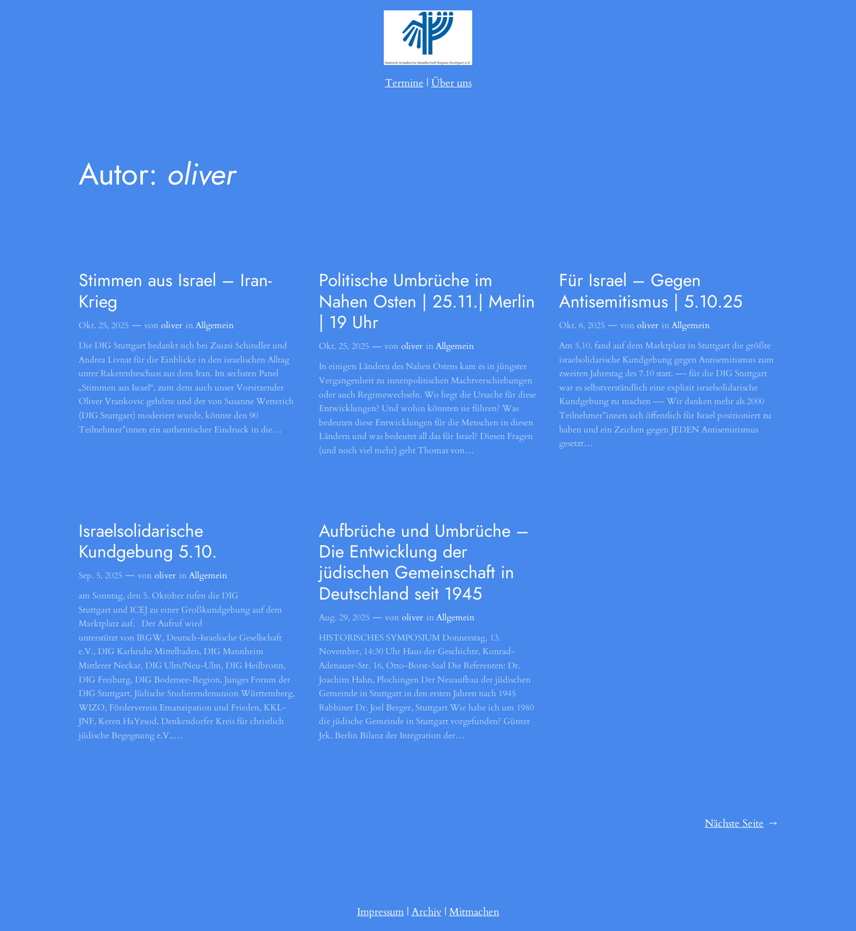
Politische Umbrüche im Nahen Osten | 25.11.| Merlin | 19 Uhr (427, 301)
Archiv (427, 912)
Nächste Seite (741, 824)
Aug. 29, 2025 (344, 618)
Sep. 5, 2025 (100, 576)
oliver (171, 325)
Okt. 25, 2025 (104, 325)
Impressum (380, 912)
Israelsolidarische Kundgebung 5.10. (148, 541)
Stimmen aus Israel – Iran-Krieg (175, 291)
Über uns (451, 83)
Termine (404, 83)
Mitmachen (474, 912)
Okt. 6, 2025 (582, 325)
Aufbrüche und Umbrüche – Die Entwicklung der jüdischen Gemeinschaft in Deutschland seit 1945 (424, 562)
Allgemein (214, 325)
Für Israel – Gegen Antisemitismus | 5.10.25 (650, 291)
